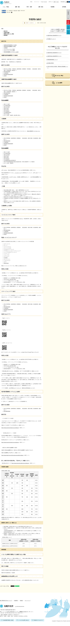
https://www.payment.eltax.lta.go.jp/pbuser (10, 427)
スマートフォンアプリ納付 (9, 50)
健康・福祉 (17, 6)
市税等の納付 (8, 12)
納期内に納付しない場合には (8, 522)
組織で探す (11, 10)
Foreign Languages (44, 1)
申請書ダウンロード (51, 38)
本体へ (31, 1)
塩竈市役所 (8, 606)
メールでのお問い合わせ (23, 620)
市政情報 (52, 6)
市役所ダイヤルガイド (23, 611)
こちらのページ (17, 172)
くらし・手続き (6, 6)
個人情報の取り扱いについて (6, 600)
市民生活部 (15, 10)
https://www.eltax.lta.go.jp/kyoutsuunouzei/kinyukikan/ (12, 455)
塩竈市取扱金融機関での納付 (10, 46)
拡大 (57, 1)
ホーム (7, 10)
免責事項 (16, 600)
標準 (54, 1)
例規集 (21, 600)
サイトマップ (36, 1)
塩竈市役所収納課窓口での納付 (10, 45)
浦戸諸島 (64, 6)
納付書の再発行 (50, 63)
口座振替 (5, 47)
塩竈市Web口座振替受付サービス (54, 35)
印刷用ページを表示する (30, 22)
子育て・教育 (29, 6)
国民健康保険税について (52, 59)
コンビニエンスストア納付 (9, 49)
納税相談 (3, 549)
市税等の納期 (4, 466)
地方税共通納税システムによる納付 (10, 391)
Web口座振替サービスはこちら (33, 131)
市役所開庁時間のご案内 (8, 620)
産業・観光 (40, 6)
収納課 (19, 10)
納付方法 (3, 41)
